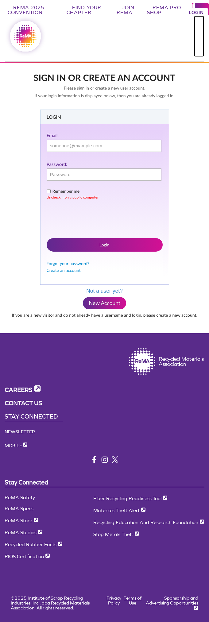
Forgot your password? (68, 263)
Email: (53, 135)
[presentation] (93, 218)
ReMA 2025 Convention (26, 10)
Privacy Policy (113, 600)
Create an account (64, 270)
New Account (104, 303)
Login (104, 244)
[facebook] (94, 461)
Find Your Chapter (84, 10)
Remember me (66, 191)
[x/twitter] (115, 461)
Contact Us (23, 403)
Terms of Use (132, 600)
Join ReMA (125, 10)
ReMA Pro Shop (164, 10)
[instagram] (104, 461)
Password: (57, 164)
